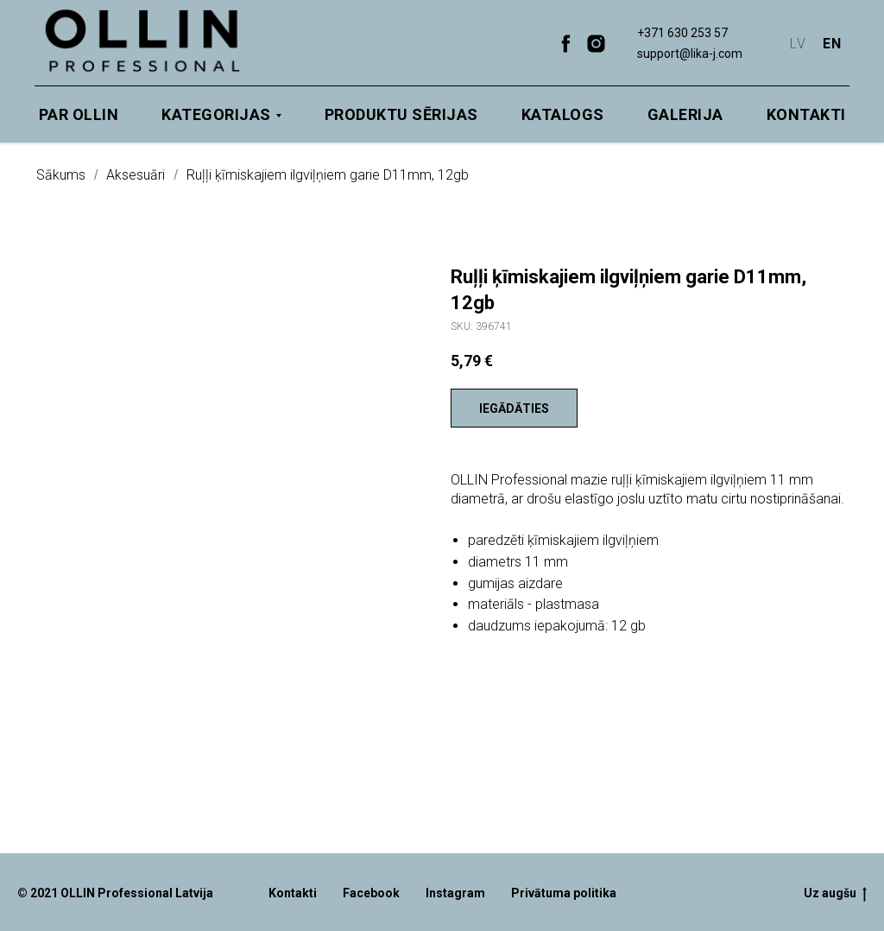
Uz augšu (835, 894)
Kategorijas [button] (216, 114)
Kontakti (806, 114)
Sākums (60, 175)
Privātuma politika (563, 893)
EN (832, 43)
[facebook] (566, 43)
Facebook (371, 893)
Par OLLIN (79, 114)
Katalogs (562, 114)
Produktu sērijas (401, 114)
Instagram (455, 893)
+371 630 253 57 (682, 33)
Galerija (685, 114)
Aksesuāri (135, 175)
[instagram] (596, 43)
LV (797, 43)
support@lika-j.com (689, 53)
